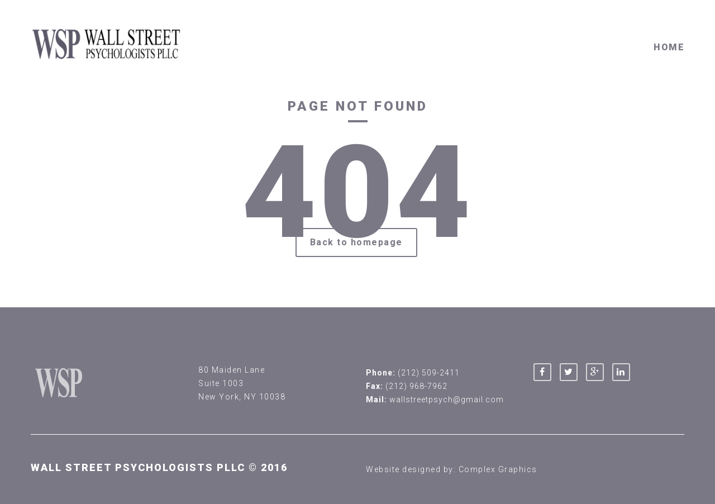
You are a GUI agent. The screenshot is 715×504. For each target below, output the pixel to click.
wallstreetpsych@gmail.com (446, 399)
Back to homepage (356, 242)
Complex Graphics (498, 469)
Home (669, 47)
